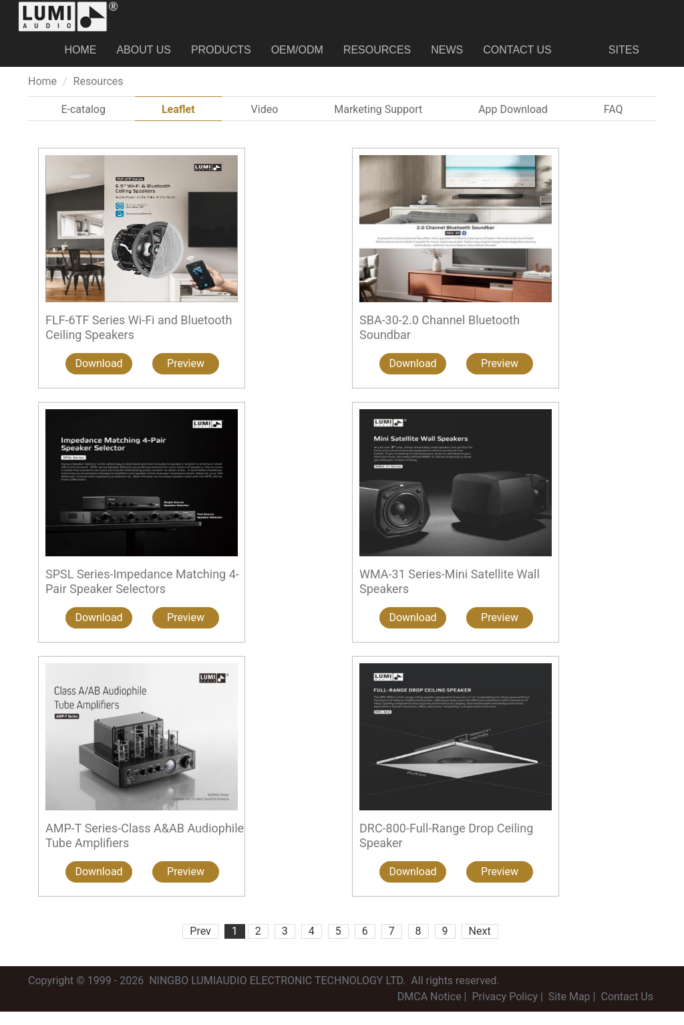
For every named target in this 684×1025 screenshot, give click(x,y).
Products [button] (221, 56)
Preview (185, 376)
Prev (200, 944)
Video (265, 122)
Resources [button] (377, 56)
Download (98, 376)
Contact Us (517, 56)
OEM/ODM (297, 56)
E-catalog (83, 122)
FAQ (613, 122)
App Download (513, 122)
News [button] (447, 56)
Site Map (569, 1010)
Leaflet (178, 122)
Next (480, 944)
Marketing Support (378, 122)
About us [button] (143, 56)
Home (80, 56)
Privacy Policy (505, 1010)
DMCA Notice (429, 1010)
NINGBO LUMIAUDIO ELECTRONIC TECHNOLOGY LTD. (277, 994)
